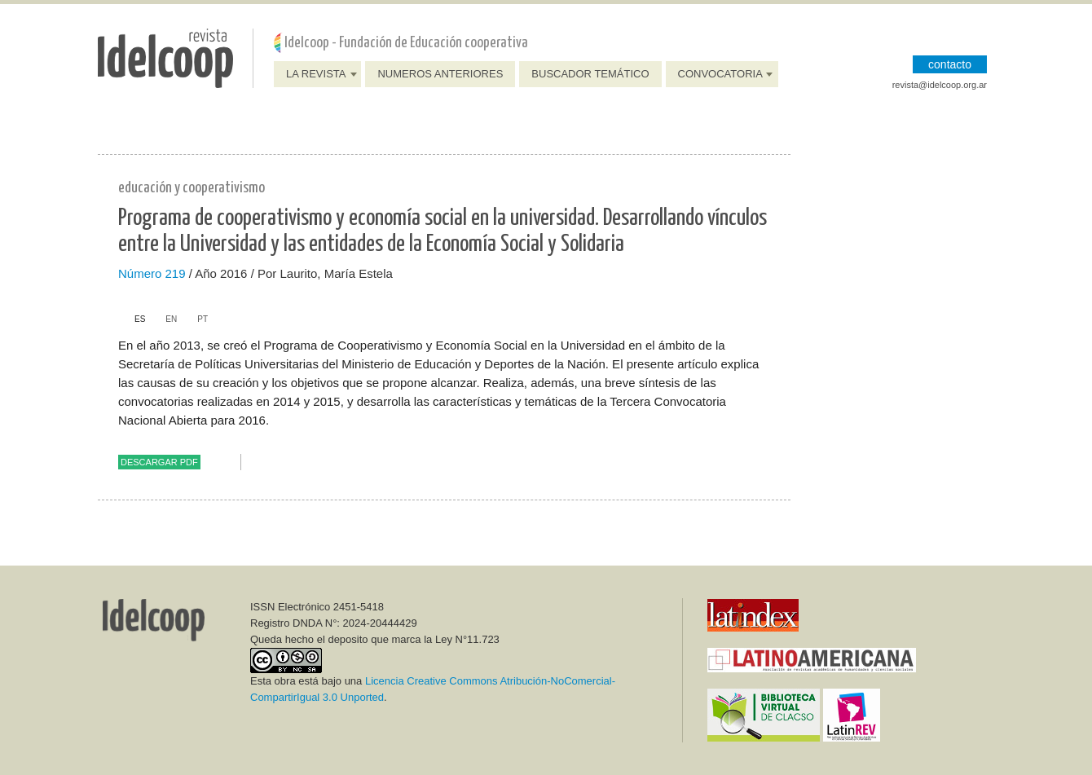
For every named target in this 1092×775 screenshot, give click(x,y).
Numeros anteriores (440, 74)
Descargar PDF (159, 462)
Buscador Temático (590, 74)
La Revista (316, 74)
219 (175, 273)
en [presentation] (171, 319)
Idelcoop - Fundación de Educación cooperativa (406, 43)
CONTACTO (949, 64)
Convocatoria (720, 74)
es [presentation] (139, 319)
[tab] (131, 319)
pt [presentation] (202, 319)
